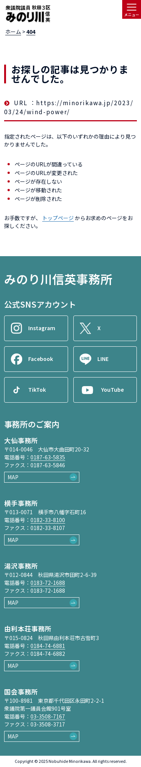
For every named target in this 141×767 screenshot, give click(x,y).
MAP (13, 477)
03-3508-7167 (47, 716)
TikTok (37, 389)
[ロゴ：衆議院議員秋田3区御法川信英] (27, 14)
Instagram (41, 328)
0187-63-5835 (47, 457)
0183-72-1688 (47, 582)
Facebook (40, 358)
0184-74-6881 (47, 645)
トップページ (58, 218)
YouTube (112, 389)
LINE (103, 358)
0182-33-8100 (47, 520)
